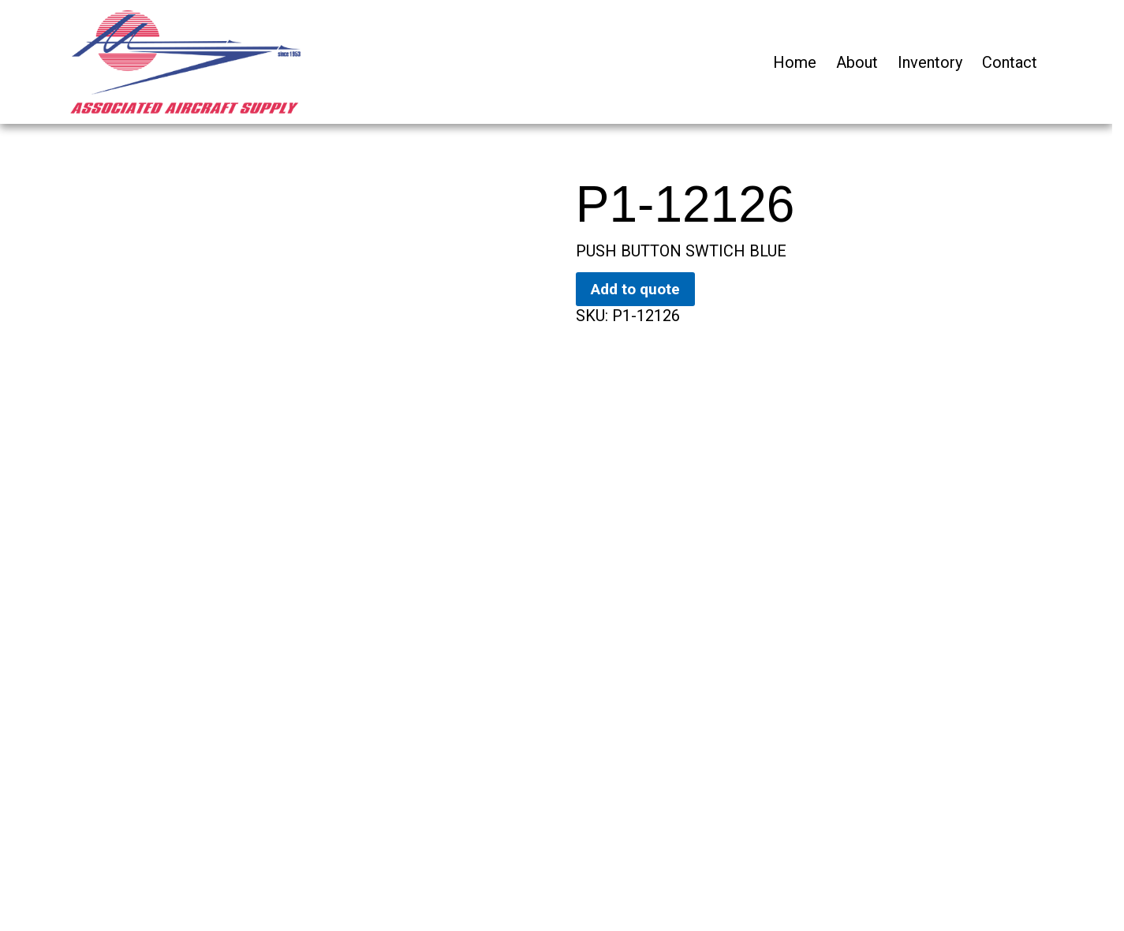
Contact (1009, 62)
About (857, 62)
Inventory (930, 62)
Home (794, 62)
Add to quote (635, 289)
